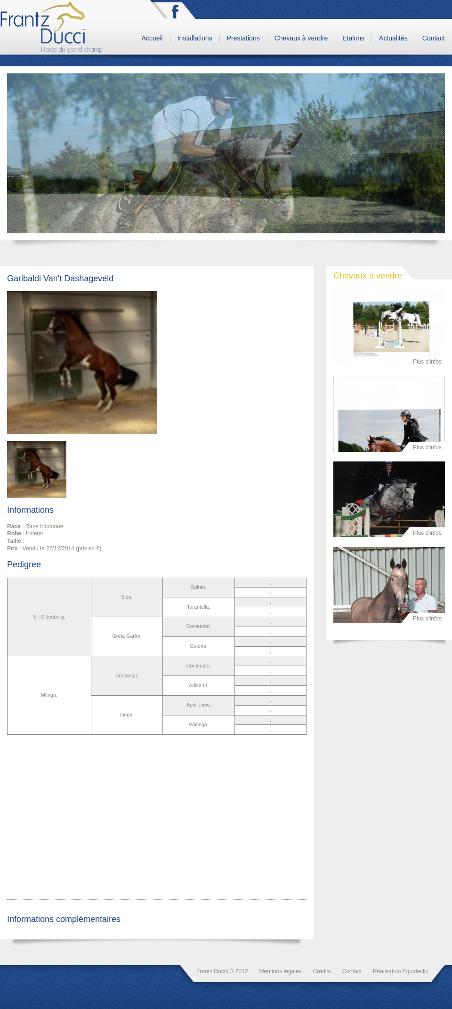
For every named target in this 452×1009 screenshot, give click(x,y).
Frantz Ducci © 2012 (222, 971)
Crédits (322, 971)
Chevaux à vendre (301, 38)
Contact (433, 38)
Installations (195, 38)
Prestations (243, 38)
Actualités (393, 38)
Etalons (353, 38)
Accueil (152, 38)
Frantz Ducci (52, 27)
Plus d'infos (427, 361)
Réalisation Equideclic (400, 971)
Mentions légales (280, 971)
